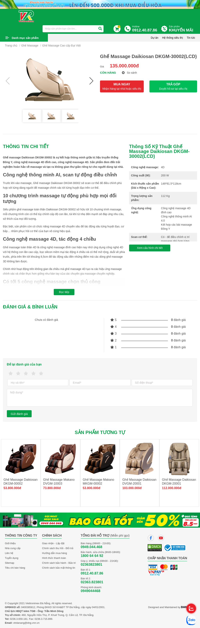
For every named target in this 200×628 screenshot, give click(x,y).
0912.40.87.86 (92, 573)
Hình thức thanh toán (54, 558)
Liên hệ (9, 553)
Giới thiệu (10, 543)
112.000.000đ (171, 488)
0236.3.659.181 (19, 618)
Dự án (154, 37)
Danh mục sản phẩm (25, 37)
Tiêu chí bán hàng (15, 567)
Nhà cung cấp (13, 548)
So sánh (129, 72)
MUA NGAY (122, 86)
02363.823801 (92, 582)
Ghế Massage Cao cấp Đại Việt (61, 45)
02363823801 (91, 564)
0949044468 (90, 591)
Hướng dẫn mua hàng (54, 553)
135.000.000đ (124, 65)
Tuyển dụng (11, 558)
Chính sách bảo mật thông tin (58, 567)
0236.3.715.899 (43, 618)
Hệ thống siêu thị (172, 37)
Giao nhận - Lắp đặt (53, 543)
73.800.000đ (52, 488)
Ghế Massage (29, 45)
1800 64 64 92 (92, 556)
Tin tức (191, 37)
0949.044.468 (91, 547)
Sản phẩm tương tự (100, 432)
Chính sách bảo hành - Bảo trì (59, 562)
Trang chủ (11, 45)
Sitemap (9, 562)
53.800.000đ (12, 488)
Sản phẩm (182, 28)
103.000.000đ (132, 488)
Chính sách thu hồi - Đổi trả (57, 548)
